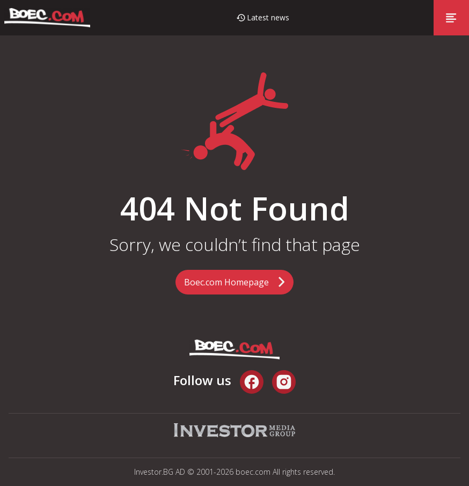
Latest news (268, 17)
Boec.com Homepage (226, 282)
